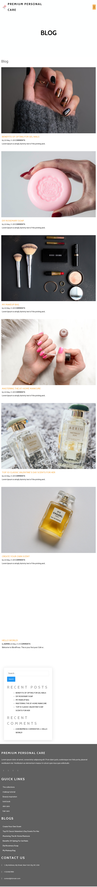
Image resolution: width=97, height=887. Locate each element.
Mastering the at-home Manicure (31, 704)
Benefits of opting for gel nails (31, 693)
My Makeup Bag (22, 700)
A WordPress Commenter (27, 729)
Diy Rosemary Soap (24, 696)
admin (7, 644)
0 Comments (19, 140)
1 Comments (24, 644)
